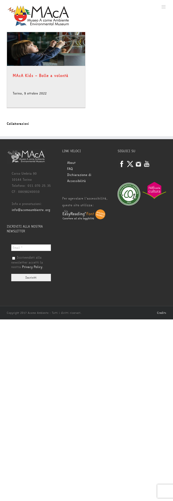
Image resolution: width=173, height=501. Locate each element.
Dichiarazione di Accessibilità (79, 178)
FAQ (70, 169)
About (71, 162)
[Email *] (31, 247)
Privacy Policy (32, 267)
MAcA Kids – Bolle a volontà (40, 76)
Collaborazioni (18, 123)
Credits (161, 313)
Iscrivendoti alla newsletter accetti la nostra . (27, 262)
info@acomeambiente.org (31, 210)
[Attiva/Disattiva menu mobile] (164, 6)
